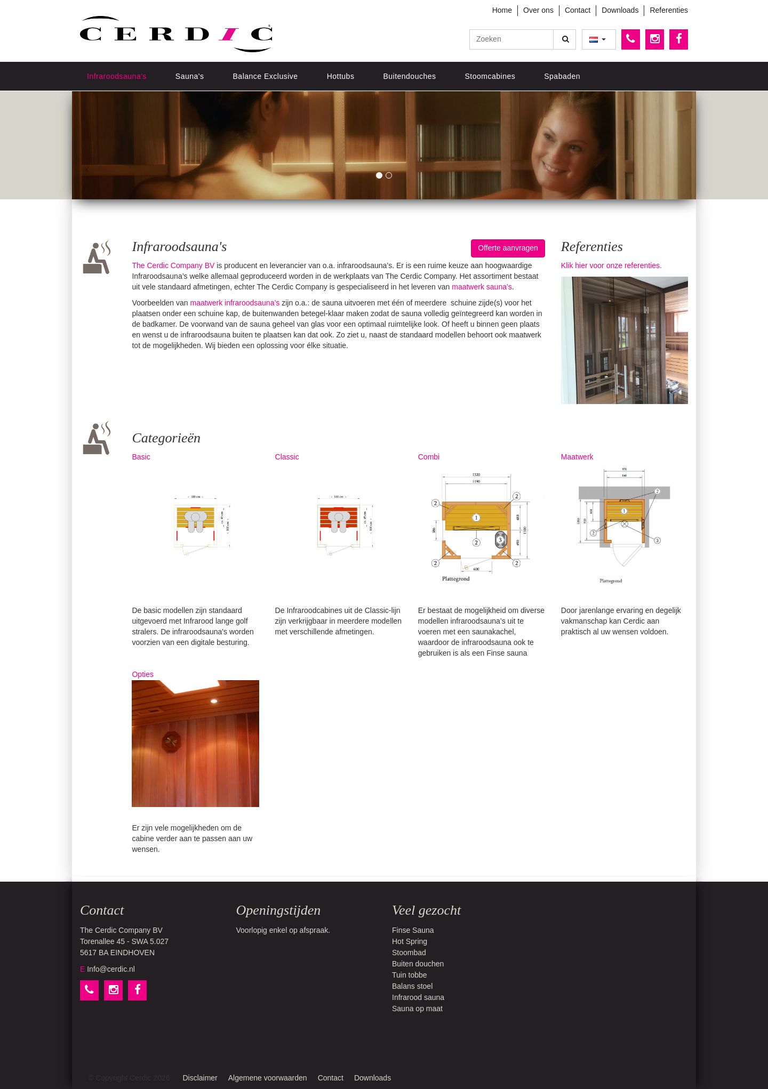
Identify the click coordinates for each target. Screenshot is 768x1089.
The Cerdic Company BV (173, 265)
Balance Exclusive (265, 76)
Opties (195, 738)
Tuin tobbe (409, 975)
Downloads (620, 10)
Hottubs (341, 76)
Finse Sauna (413, 930)
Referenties (669, 10)
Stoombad (409, 952)
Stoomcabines (490, 76)
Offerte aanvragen (508, 248)
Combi (481, 521)
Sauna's (189, 76)
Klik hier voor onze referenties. (611, 265)
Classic (338, 521)
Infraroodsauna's (117, 76)
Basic (195, 521)
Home (502, 10)
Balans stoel (412, 986)
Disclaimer (199, 1078)
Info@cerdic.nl (111, 969)
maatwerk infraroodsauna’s (234, 303)
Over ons (538, 10)
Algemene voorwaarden (267, 1078)
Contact (577, 10)
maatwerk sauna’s (482, 287)
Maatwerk (624, 521)
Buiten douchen (418, 963)
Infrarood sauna (418, 997)
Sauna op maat (417, 1008)
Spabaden (562, 76)
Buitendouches (409, 76)
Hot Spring (409, 941)
